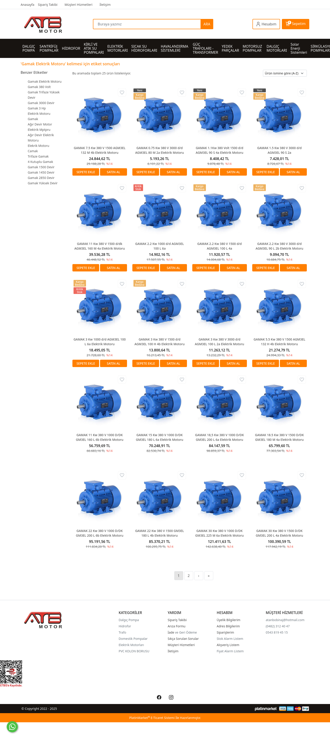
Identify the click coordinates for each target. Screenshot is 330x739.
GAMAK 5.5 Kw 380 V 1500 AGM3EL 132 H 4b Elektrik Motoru (279, 341)
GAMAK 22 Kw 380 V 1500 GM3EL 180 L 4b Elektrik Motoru (159, 533)
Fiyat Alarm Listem (230, 651)
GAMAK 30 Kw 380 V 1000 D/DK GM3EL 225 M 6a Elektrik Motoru (219, 533)
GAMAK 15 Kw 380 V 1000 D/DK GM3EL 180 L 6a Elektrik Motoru (159, 437)
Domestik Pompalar (133, 638)
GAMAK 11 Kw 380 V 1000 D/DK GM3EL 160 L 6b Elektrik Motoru (99, 437)
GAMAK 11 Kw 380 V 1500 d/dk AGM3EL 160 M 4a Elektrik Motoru (99, 246)
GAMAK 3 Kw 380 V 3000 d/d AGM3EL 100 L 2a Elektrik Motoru (219, 341)
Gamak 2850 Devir (41, 178)
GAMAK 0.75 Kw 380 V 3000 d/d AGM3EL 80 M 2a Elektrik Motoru (159, 150)
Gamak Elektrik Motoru (45, 81)
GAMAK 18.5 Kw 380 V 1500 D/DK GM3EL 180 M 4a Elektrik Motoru (279, 437)
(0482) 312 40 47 (278, 626)
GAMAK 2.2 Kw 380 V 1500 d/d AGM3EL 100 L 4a (219, 246)
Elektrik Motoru (39, 113)
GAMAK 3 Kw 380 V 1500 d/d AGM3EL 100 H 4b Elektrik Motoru (160, 341)
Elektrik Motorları (131, 645)
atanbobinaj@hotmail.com (285, 620)
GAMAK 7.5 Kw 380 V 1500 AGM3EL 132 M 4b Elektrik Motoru (99, 150)
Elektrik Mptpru (39, 129)
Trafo (122, 632)
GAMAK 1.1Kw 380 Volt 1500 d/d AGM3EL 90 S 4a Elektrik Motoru (219, 150)
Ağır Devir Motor (40, 124)
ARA (206, 24)
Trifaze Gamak (38, 156)
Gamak (33, 119)
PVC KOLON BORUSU (134, 651)
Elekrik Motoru (38, 146)
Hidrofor (125, 626)
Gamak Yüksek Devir (43, 183)
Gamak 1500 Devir (41, 167)
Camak (33, 151)
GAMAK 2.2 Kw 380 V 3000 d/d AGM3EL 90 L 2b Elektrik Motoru (279, 246)
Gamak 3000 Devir (41, 103)
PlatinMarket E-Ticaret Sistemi (152, 718)
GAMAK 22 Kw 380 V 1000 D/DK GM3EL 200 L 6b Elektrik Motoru (99, 533)
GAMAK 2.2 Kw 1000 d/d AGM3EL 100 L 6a (159, 246)
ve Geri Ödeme (186, 632)
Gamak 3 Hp (37, 108)
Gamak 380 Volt (39, 87)
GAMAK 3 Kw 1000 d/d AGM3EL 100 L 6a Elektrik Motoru (100, 341)
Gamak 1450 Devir (41, 172)
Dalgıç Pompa (129, 620)
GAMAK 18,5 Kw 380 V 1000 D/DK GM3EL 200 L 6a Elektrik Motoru (219, 437)
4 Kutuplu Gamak (40, 162)
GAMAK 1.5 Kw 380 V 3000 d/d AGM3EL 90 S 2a (279, 150)
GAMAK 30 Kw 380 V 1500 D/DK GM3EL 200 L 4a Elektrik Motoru (279, 533)
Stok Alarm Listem (230, 638)
